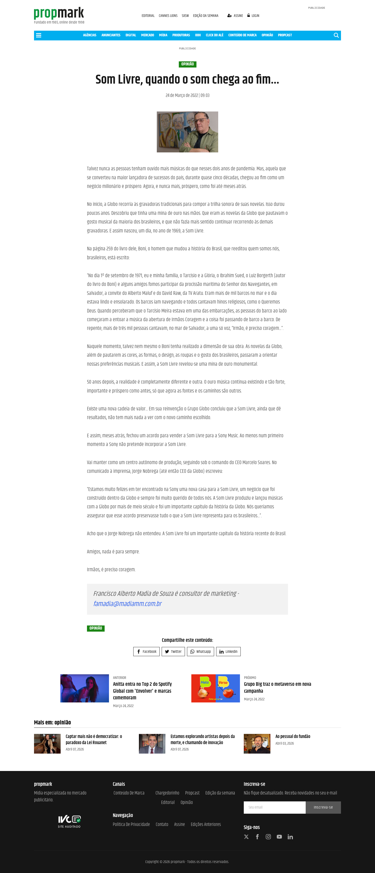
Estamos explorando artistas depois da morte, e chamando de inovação (203, 739)
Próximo (250, 678)
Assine (179, 824)
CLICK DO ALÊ (214, 35)
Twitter (173, 651)
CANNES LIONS (168, 16)
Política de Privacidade (131, 824)
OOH (198, 35)
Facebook (146, 651)
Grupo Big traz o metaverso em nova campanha (277, 687)
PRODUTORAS (181, 35)
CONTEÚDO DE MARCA (242, 35)
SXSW (186, 16)
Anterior (119, 678)
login (253, 16)
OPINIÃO (267, 35)
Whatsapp (200, 651)
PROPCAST (285, 35)
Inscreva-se (323, 807)
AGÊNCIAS (89, 35)
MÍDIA (163, 35)
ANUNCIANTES (111, 35)
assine (235, 16)
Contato (162, 824)
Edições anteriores (206, 824)
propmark (178, 862)
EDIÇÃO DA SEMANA (205, 16)
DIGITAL (131, 35)
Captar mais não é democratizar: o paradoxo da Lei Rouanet (94, 739)
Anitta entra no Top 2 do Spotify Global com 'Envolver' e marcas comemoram (142, 691)
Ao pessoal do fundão (292, 736)
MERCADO (147, 35)
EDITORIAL (148, 16)
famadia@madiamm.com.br (127, 604)
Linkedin (228, 651)
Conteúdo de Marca (129, 793)
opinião (187, 64)
